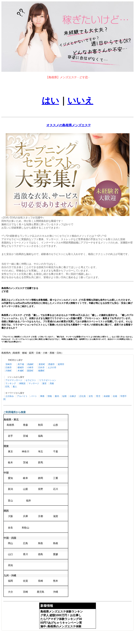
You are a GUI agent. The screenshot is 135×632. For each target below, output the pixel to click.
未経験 (107, 396)
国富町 (30, 370)
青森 (25, 425)
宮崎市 (8, 364)
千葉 (55, 451)
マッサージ (33, 383)
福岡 (10, 581)
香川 (25, 554)
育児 (98, 396)
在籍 (115, 396)
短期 (64, 396)
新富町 (42, 364)
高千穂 (21, 364)
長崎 (40, 581)
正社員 (82, 396)
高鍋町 (30, 364)
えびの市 (52, 367)
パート (34, 396)
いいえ (80, 100)
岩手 (10, 436)
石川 (55, 489)
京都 (40, 516)
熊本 (55, 581)
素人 (15, 386)
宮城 (25, 436)
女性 (91, 396)
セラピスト (30, 380)
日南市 (8, 367)
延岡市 (61, 364)
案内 (57, 396)
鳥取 (40, 543)
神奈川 (25, 451)
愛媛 (55, 554)
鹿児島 (40, 592)
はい (50, 100)
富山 (10, 500)
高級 (52, 383)
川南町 (8, 370)
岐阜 (25, 478)
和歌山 (25, 527)
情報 (50, 396)
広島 (25, 543)
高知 (10, 565)
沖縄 (55, 592)
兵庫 (25, 516)
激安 (44, 383)
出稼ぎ (73, 396)
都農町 (41, 370)
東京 (10, 451)
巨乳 (7, 386)
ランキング (10, 383)
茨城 (25, 462)
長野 (40, 489)
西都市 (51, 364)
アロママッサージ (13, 380)
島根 (55, 543)
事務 (42, 396)
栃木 (10, 462)
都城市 (21, 367)
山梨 (25, 489)
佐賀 (25, 581)
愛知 (10, 478)
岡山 (10, 543)
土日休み (9, 396)
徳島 (40, 554)
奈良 (10, 527)
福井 (28, 500)
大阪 (10, 516)
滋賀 (55, 516)
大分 (10, 592)
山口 (10, 554)
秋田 (40, 425)
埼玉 (40, 451)
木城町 (21, 370)
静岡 (40, 478)
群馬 (40, 462)
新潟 (10, 489)
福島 (40, 436)
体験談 (22, 383)
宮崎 (25, 592)
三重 (55, 478)
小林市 (30, 367)
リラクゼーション (47, 380)
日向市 (41, 367)
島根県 (10, 425)
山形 (55, 425)
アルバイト (22, 396)
